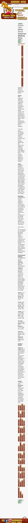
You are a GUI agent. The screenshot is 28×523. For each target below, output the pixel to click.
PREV (19, 41)
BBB (3, 520)
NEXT (19, 42)
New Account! (15, 2)
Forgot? (23, 2)
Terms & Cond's (17, 520)
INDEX (20, 23)
